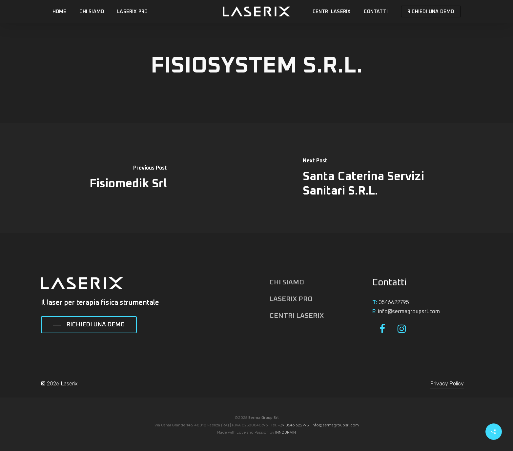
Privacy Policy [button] (447, 383)
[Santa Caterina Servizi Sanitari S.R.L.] (384, 178)
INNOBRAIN (285, 432)
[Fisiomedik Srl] (128, 178)
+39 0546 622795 (293, 425)
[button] (89, 325)
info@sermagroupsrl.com (409, 311)
